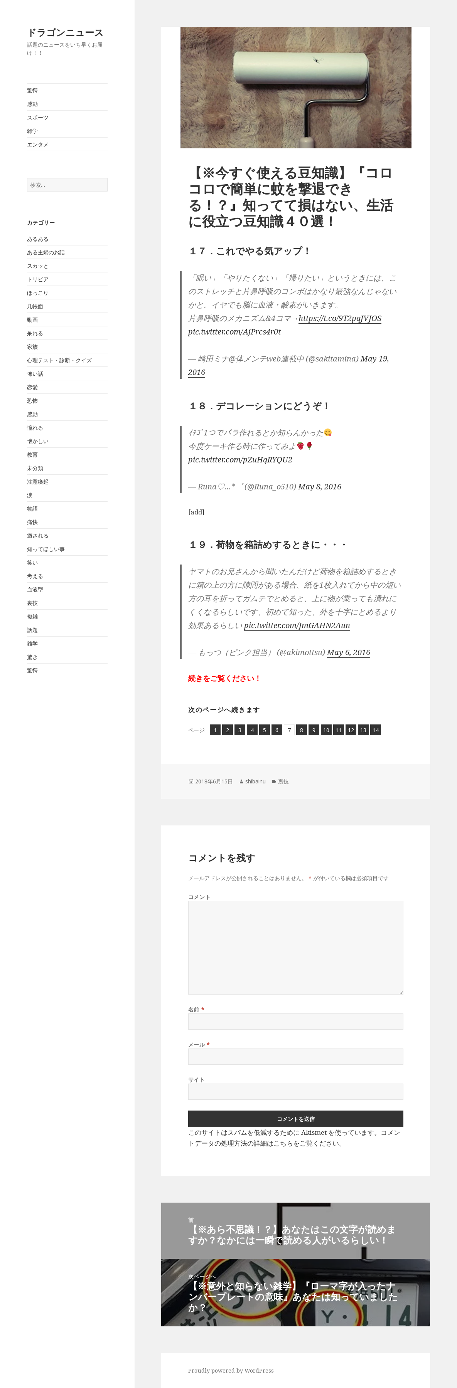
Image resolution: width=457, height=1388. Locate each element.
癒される (38, 535)
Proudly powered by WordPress (231, 1370)
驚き (32, 656)
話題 (32, 630)
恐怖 (32, 400)
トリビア (38, 279)
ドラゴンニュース (65, 32)
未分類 (35, 468)
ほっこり (38, 292)
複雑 (32, 616)
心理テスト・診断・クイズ (59, 360)
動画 (32, 319)
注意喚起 (38, 481)
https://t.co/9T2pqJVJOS (339, 318)
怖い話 (35, 373)
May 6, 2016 (348, 652)
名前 (196, 1009)
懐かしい (38, 441)
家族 (32, 346)
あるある (38, 238)
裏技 (32, 603)
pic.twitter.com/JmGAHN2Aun (297, 625)
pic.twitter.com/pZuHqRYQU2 (240, 459)
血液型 (35, 589)
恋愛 (32, 387)
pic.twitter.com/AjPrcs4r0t (234, 331)
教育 (32, 454)
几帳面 (35, 306)
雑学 (32, 130)
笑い (32, 562)
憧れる (35, 427)
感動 (32, 104)
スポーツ (38, 117)
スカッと (38, 265)
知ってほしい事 (46, 549)
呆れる (35, 333)
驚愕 (32, 90)
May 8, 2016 (319, 486)
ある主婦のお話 (46, 252)
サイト (196, 1079)
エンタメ (38, 144)
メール (199, 1044)
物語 (32, 508)
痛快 (32, 522)
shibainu (255, 781)
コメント (199, 897)
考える (35, 576)
